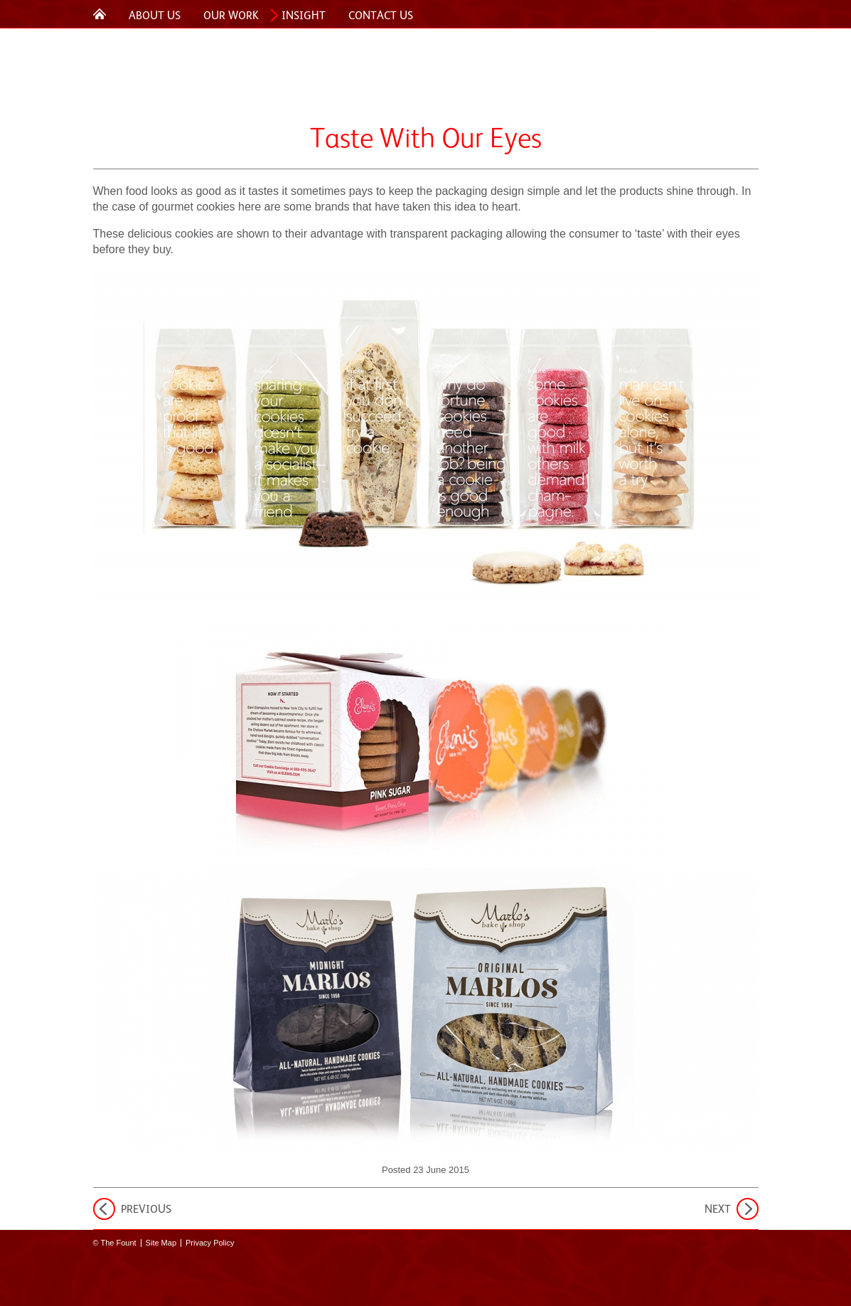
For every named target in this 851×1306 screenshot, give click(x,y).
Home (99, 13)
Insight (304, 15)
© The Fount (115, 1242)
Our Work (231, 15)
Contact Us (380, 15)
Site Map (161, 1242)
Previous (146, 1209)
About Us (155, 15)
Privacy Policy (210, 1242)
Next (718, 1209)
